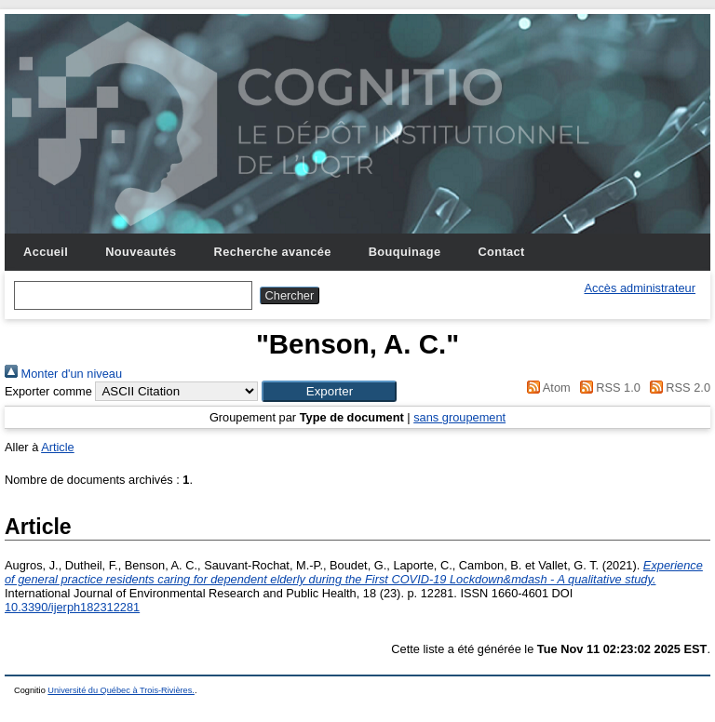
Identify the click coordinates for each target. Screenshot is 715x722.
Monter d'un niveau (63, 374)
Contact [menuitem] (501, 252)
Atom (546, 387)
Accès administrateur (640, 288)
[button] (329, 391)
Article (57, 447)
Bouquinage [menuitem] (405, 252)
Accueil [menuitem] (45, 252)
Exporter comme (48, 391)
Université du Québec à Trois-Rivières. (121, 690)
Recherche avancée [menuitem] (272, 252)
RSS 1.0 (607, 387)
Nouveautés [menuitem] (140, 252)
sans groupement (459, 417)
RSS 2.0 (676, 387)
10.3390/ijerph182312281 (72, 607)
